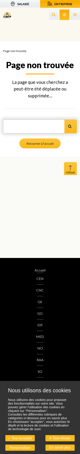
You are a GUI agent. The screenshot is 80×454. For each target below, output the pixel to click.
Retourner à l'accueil (40, 143)
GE (40, 302)
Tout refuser (60, 438)
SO (40, 371)
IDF (40, 325)
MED (40, 336)
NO (40, 348)
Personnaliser (20, 447)
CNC (40, 290)
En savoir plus (60, 447)
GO (40, 313)
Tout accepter (20, 438)
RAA (40, 360)
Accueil (40, 270)
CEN (40, 278)
